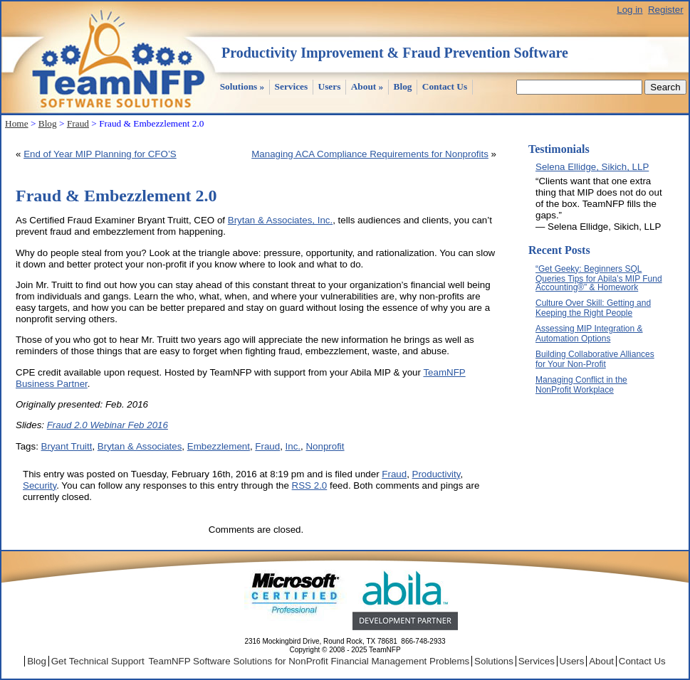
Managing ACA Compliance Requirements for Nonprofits (369, 154)
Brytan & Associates (140, 446)
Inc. (293, 446)
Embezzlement (218, 446)
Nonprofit (324, 446)
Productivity (436, 474)
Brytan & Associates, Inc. (280, 220)
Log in (629, 9)
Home (16, 123)
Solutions (242, 86)
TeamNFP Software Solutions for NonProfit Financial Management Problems (308, 661)
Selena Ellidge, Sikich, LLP (592, 166)
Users (329, 86)
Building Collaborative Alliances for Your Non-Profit (594, 359)
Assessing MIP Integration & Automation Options (589, 334)
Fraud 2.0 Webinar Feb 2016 (107, 425)
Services (291, 86)
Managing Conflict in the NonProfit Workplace (581, 385)
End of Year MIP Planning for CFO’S (100, 154)
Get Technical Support (98, 661)
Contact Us (444, 86)
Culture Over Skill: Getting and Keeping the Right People (593, 308)
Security (39, 485)
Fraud (78, 123)
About (367, 86)
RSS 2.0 (310, 485)
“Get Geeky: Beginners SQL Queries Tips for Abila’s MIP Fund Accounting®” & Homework (598, 278)
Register (666, 9)
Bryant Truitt (67, 446)
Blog (403, 86)
